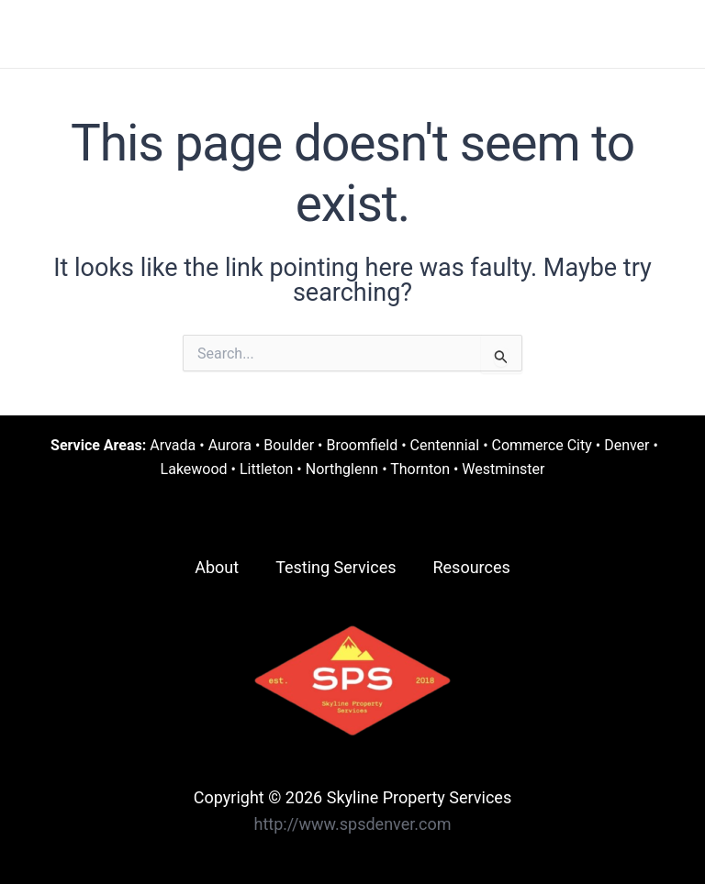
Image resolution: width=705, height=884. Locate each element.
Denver (626, 445)
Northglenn (342, 469)
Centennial (445, 445)
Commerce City (542, 445)
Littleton (266, 469)
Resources (470, 567)
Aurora (230, 445)
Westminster (503, 469)
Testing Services (335, 567)
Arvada (173, 445)
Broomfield (361, 445)
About (217, 567)
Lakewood (194, 469)
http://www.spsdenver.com (353, 824)
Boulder (288, 445)
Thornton (420, 469)
